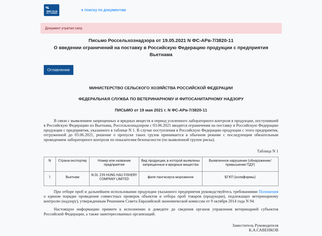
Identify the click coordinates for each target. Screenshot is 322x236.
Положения (268, 191)
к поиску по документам (103, 10)
